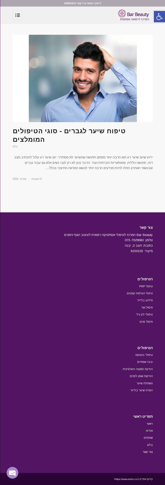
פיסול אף (147, 307)
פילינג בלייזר (145, 300)
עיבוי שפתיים (145, 362)
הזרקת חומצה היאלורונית (137, 369)
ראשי (150, 423)
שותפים (148, 437)
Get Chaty (12, 480)
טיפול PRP (146, 286)
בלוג (14, 146)
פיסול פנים (146, 321)
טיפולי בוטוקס (144, 355)
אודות (149, 430)
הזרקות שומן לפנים (141, 376)
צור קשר (148, 452)
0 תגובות (36, 178)
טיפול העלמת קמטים (140, 293)
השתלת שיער (144, 383)
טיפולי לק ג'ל (144, 314)
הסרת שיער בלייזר (141, 390)
